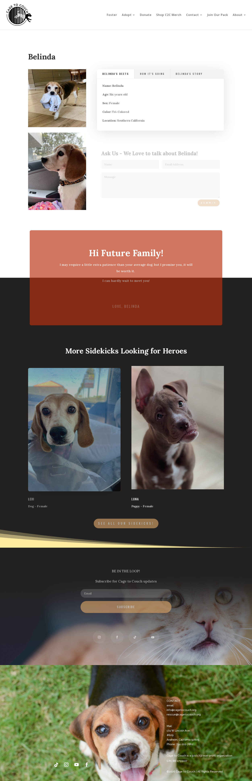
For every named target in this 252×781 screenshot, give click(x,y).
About (238, 15)
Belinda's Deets (116, 74)
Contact (192, 15)
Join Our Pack (217, 15)
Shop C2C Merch (168, 15)
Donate (146, 15)
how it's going (152, 74)
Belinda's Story (188, 74)
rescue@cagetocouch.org (184, 714)
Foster (112, 15)
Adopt (127, 15)
